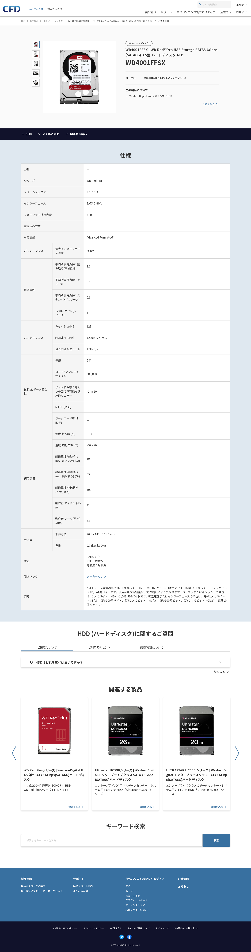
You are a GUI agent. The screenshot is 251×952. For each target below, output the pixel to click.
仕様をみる (211, 104)
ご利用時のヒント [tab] (99, 647)
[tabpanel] (125, 665)
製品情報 (150, 12)
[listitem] (220, 672)
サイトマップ (162, 928)
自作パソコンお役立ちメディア (196, 12)
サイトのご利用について (138, 928)
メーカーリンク (96, 576)
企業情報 (225, 12)
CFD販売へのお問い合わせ (186, 928)
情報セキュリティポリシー (64, 928)
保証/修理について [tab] (151, 647)
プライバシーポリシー (93, 928)
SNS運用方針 (115, 928)
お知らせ (241, 12)
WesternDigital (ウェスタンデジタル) (165, 77)
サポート (166, 12)
